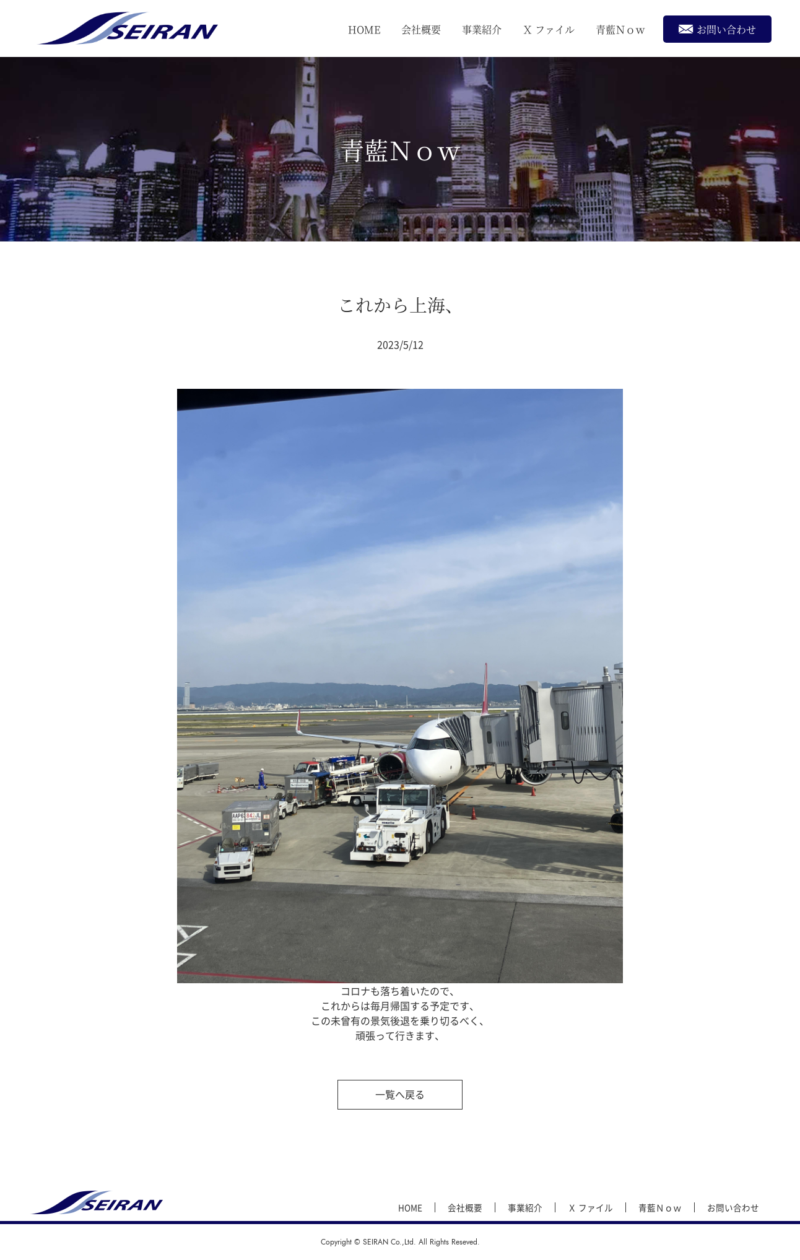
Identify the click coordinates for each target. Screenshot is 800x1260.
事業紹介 (482, 29)
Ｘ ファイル (549, 29)
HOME (364, 29)
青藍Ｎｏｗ (620, 29)
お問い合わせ (717, 29)
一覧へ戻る (400, 1094)
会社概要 (421, 29)
